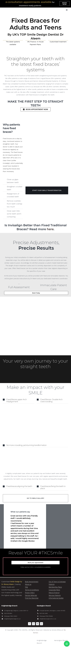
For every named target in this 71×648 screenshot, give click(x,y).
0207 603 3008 (43, 613)
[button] (18, 400)
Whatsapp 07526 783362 (46, 616)
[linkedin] (41, 623)
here (50, 229)
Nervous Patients (55, 595)
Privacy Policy (30, 592)
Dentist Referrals (31, 595)
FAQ (26, 587)
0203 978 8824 (8, 613)
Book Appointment (31, 582)
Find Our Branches (31, 598)
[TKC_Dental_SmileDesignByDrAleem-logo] (16, 8)
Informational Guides (56, 598)
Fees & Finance (54, 592)
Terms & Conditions (32, 590)
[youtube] (37, 623)
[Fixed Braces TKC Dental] (46, 145)
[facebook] (29, 623)
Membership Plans (55, 587)
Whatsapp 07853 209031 (10, 616)
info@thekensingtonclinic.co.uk (48, 619)
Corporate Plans (54, 590)
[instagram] (33, 623)
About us (28, 584)
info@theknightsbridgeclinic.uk (12, 619)
